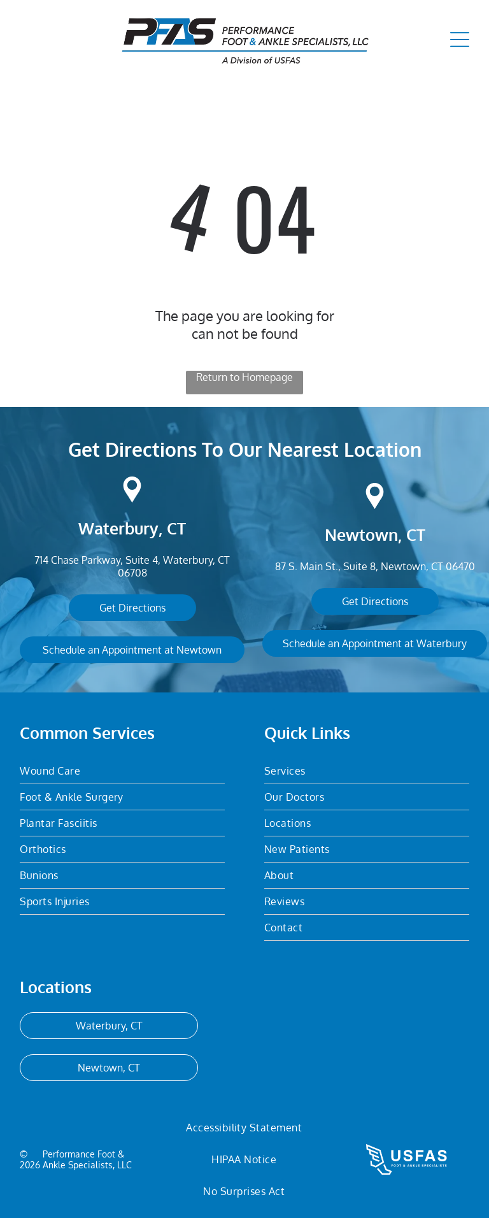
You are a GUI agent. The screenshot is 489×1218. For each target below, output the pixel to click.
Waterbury (118, 528)
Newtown (361, 534)
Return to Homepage (244, 377)
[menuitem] (122, 771)
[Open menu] (459, 39)
